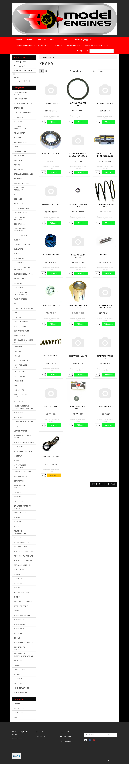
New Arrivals (43, 45)
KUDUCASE (18, 417)
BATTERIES (18, 108)
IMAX (16, 385)
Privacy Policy (66, 736)
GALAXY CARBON (21, 322)
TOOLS (17, 638)
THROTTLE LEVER (51, 457)
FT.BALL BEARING (105, 103)
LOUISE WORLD (20, 431)
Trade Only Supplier (83, 40)
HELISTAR (18, 347)
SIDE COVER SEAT (50, 407)
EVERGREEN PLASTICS (23, 274)
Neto (109, 761)
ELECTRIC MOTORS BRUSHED (22, 268)
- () (80, 51)
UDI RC (17, 665)
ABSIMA (17, 147)
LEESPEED (18, 426)
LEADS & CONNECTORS (23, 422)
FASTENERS (19, 288)
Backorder (54, 475)
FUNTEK (17, 317)
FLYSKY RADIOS (20, 299)
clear (27, 81)
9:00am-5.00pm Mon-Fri (25, 45)
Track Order (17, 739)
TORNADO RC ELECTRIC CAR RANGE (23, 655)
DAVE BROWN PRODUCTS (20, 230)
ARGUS (17, 165)
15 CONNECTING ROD (51, 103)
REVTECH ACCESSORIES (20, 532)
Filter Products (21, 58)
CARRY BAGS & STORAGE (20, 218)
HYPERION (18, 381)
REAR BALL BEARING (51, 154)
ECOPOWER (19, 263)
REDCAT (17, 522)
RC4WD (17, 517)
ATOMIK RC (19, 169)
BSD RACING (19, 203)
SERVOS (17, 588)
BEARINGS (18, 178)
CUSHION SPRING (51, 356)
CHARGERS (18, 117)
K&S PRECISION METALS (20, 396)
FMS (16, 303)
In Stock (20, 66)
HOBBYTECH (19, 372)
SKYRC (17, 597)
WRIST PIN (105, 255)
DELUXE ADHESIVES (22, 235)
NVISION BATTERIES (22, 472)
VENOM (17, 674)
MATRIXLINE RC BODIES (24, 442)
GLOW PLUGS (20, 326)
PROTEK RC (18, 501)
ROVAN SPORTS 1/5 (22, 565)
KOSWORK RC (20, 413)
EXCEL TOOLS (20, 278)
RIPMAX (17, 538)
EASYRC (17, 253)
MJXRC (17, 460)
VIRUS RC (18, 679)
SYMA (16, 611)
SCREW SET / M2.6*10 (78, 356)
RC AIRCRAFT (19, 133)
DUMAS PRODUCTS (22, 244)
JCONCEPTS (19, 390)
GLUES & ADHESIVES (22, 112)
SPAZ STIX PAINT (21, 606)
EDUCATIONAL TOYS (23, 103)
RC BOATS (18, 122)
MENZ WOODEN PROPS (23, 451)
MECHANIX (19, 447)
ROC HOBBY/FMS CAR (23, 560)
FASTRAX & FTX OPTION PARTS (20, 293)
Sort (94, 71)
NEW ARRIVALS (20, 99)
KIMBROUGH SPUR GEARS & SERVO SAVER (23, 407)
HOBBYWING (19, 376)
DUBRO (17, 240)
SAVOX (17, 574)
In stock (54, 122)
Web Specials (57, 45)
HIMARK (17, 351)
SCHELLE (18, 583)
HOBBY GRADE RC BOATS (21, 366)
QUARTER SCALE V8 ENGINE (22, 507)
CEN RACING (19, 224)
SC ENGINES (19, 579)
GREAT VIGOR (19, 335)
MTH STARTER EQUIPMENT (20, 466)
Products (19, 40)
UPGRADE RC (19, 670)
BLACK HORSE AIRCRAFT (20, 189)
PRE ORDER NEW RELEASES (21, 93)
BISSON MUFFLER (21, 183)
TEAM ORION (19, 629)
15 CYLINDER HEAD (51, 255)
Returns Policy (20, 708)
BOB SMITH (18, 199)
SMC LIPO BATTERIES (23, 601)
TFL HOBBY (18, 633)
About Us (29, 40)
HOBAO (17, 356)
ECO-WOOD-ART (21, 258)
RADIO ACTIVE (20, 513)
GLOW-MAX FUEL (21, 331)
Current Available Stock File (96, 45)
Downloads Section (74, 45)
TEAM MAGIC (19, 624)
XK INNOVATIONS (21, 688)
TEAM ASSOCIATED (22, 615)
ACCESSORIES (20, 151)
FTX (15, 313)
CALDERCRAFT (20, 213)
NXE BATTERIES (20, 476)
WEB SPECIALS (20, 142)
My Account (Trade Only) (20, 733)
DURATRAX (18, 249)
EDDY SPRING (105, 407)
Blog (15, 717)
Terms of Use (65, 732)
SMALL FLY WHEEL (51, 305)
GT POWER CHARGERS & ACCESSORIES (23, 341)
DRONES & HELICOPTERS (20, 127)
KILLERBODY (19, 401)
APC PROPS (18, 160)
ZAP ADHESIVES (20, 692)
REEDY (16, 526)
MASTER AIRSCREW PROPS (22, 437)
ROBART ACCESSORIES (23, 551)
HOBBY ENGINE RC (21, 360)
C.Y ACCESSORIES (21, 208)
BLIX (16, 194)
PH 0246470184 (65, 40)
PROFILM (18, 492)
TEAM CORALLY (21, 620)
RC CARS (17, 137)
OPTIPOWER (19, 481)
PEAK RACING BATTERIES (20, 487)
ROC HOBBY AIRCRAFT (23, 556)
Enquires (52, 40)
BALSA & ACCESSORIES (23, 174)
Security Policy (66, 741)
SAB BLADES (19, 570)
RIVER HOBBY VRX (21, 542)
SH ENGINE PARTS (21, 592)
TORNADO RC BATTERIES (19, 648)
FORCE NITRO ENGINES (23, 308)
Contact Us (41, 40)
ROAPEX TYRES (20, 547)
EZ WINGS (18, 283)
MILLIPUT (18, 456)
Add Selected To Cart (103, 484)
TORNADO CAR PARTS (23, 642)
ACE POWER (19, 156)
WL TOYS (18, 683)
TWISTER (18, 661)
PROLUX (17, 497)
